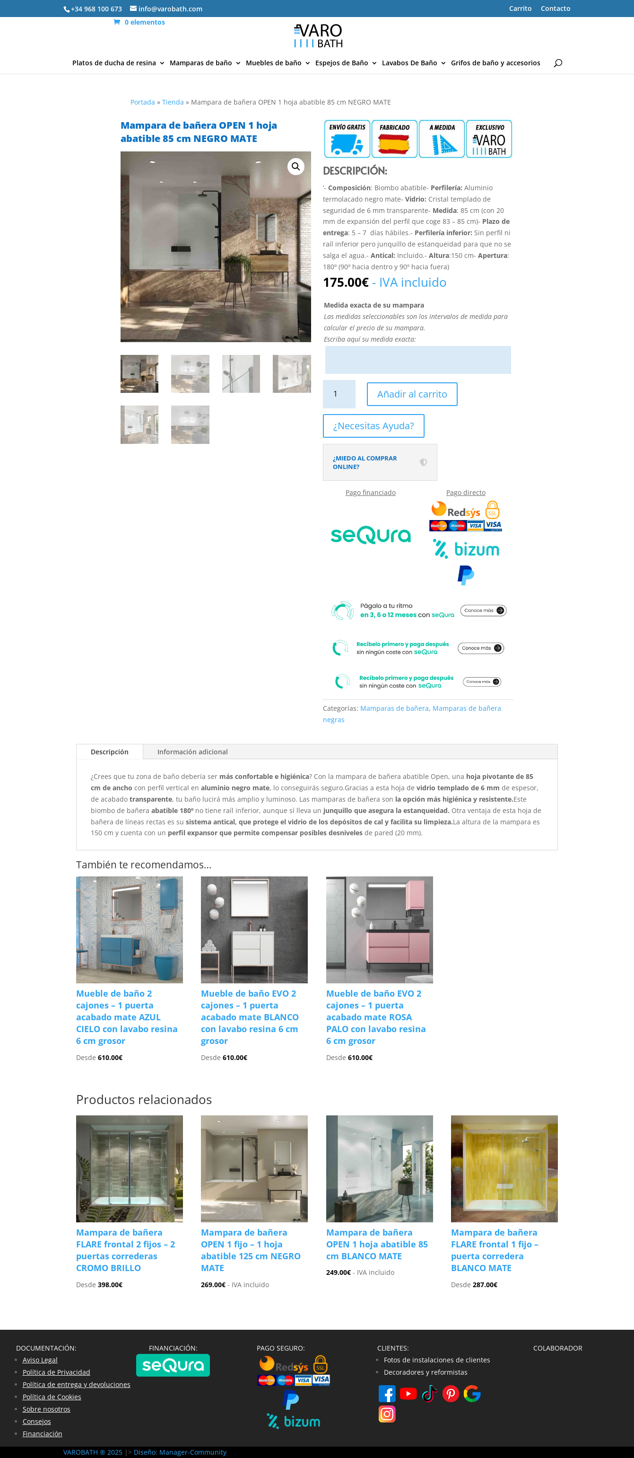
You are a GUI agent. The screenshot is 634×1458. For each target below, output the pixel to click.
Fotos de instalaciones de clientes (437, 1359)
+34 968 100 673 (96, 8)
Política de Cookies (52, 1396)
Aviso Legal (40, 1359)
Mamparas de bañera (394, 708)
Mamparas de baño (201, 63)
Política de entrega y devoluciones (76, 1384)
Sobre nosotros (46, 1409)
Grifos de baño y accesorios (495, 63)
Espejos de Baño (341, 63)
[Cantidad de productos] (339, 394)
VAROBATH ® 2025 (93, 1452)
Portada (142, 101)
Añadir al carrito (412, 394)
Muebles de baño (274, 63)
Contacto (556, 9)
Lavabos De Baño (409, 63)
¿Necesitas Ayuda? (373, 425)
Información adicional (192, 751)
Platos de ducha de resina (114, 63)
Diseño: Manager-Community (180, 1452)
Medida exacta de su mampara (374, 304)
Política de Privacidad (56, 1372)
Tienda (173, 101)
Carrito (520, 9)
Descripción (110, 751)
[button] (295, 166)
